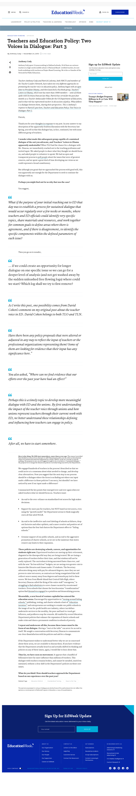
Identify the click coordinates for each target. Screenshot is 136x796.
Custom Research (113, 762)
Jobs (98, 22)
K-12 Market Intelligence (115, 758)
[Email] (56, 729)
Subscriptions (89, 747)
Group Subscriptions (91, 754)
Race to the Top (71, 681)
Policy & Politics (39, 22)
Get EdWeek (89, 744)
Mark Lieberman (94, 106)
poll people (43, 157)
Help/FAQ (67, 751)
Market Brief (111, 22)
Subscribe (120, 12)
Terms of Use (68, 768)
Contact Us (68, 744)
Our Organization (47, 747)
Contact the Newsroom (71, 758)
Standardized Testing (54, 681)
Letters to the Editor (70, 747)
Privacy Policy (81, 768)
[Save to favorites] (10, 67)
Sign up (87, 729)
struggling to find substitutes (30, 585)
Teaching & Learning (59, 22)
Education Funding (16, 35)
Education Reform (37, 681)
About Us (45, 744)
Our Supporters (47, 758)
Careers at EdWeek (48, 761)
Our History (45, 751)
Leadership (23, 22)
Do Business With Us (114, 744)
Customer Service (69, 754)
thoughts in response (44, 123)
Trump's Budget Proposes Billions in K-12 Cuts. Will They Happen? (101, 99)
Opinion (89, 22)
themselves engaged (36, 591)
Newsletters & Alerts (91, 751)
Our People (45, 754)
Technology (77, 22)
